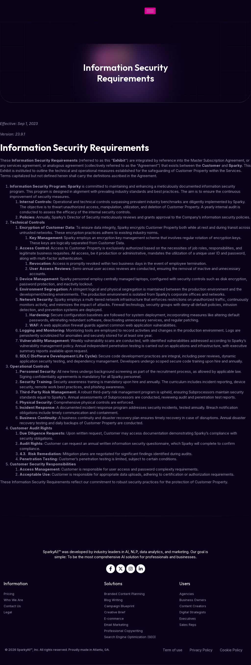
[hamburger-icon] (150, 11)
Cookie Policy (231, 650)
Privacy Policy (201, 650)
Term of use (172, 650)
